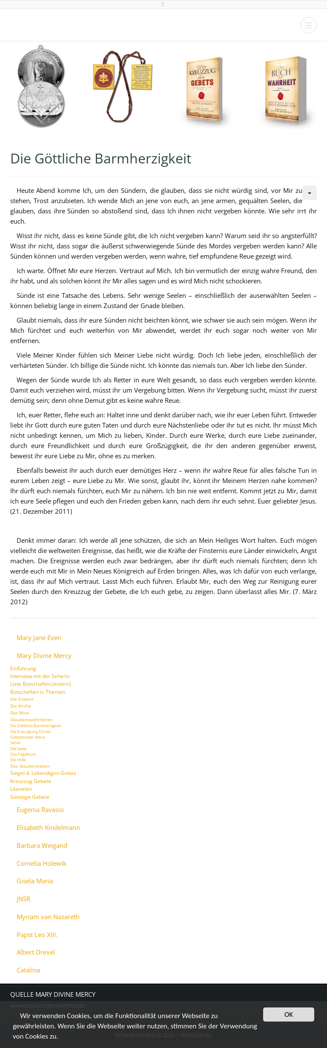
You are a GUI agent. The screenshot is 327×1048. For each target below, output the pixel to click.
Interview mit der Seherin (40, 676)
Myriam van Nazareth (48, 917)
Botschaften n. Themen (37, 692)
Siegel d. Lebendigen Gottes (43, 773)
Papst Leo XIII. (37, 935)
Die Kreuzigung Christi (30, 731)
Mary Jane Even (39, 638)
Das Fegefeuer (23, 754)
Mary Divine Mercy (44, 656)
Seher (15, 742)
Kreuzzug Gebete (30, 781)
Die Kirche (20, 706)
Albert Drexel (36, 952)
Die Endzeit (22, 699)
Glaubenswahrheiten (31, 719)
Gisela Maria (35, 881)
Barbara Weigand (42, 845)
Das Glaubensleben (30, 766)
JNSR (23, 899)
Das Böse (19, 713)
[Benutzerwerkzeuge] (309, 193)
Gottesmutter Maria (27, 737)
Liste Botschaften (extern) (40, 683)
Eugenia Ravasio (40, 810)
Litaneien (21, 788)
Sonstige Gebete (29, 797)
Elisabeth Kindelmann (48, 828)
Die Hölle (18, 760)
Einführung (23, 668)
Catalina (28, 970)
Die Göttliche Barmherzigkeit (35, 725)
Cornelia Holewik (41, 863)
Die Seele (18, 748)
